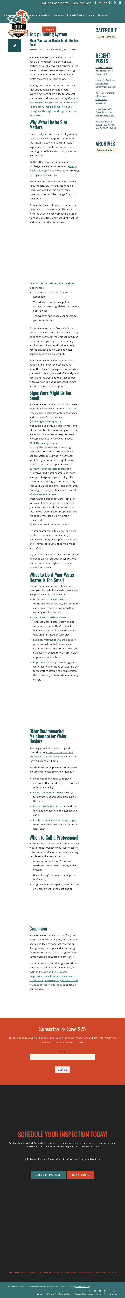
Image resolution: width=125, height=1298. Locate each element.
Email (62, 1051)
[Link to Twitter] (100, 2)
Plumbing (57, 49)
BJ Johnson (72, 49)
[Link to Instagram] (120, 2)
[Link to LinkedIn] (110, 2)
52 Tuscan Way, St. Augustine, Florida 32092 (90, 1272)
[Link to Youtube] (105, 2)
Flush (36, 778)
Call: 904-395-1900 (54, 3)
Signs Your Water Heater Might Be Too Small (53, 42)
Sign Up (62, 1069)
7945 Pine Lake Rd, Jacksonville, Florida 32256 (35, 1272)
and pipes (71, 820)
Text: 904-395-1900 (78, 3)
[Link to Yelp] (115, 2)
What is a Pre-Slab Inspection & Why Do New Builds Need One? (106, 125)
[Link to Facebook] (95, 2)
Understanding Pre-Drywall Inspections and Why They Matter (105, 112)
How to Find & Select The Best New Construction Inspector (106, 83)
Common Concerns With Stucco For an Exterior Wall (104, 70)
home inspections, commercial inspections (62, 1204)
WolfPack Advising (82, 1287)
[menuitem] (13, 15)
